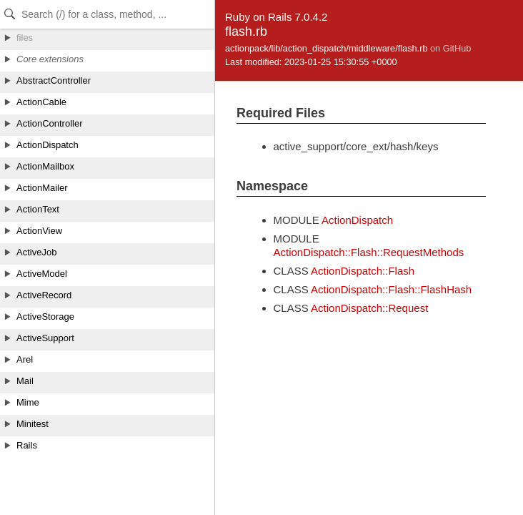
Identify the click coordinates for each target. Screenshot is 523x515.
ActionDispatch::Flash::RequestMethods (369, 252)
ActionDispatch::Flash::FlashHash (391, 289)
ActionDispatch (357, 220)
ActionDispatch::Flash (362, 271)
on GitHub (450, 48)
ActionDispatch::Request (369, 308)
